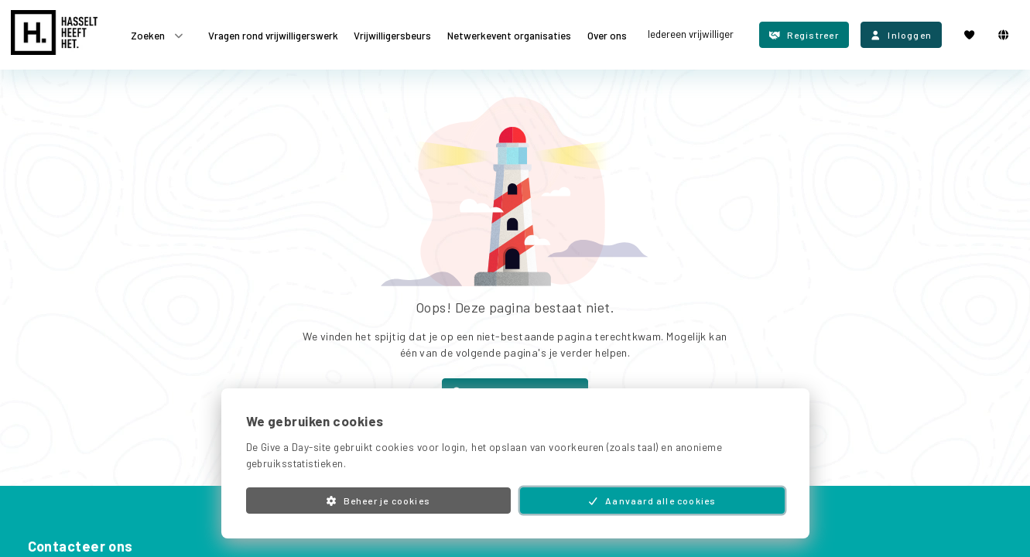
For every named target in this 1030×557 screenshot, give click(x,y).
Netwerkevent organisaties (509, 35)
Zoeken (158, 35)
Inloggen (901, 34)
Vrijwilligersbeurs (392, 35)
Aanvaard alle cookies (652, 500)
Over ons (607, 35)
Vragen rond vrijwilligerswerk (273, 35)
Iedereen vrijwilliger (691, 34)
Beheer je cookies (378, 500)
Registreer (804, 34)
